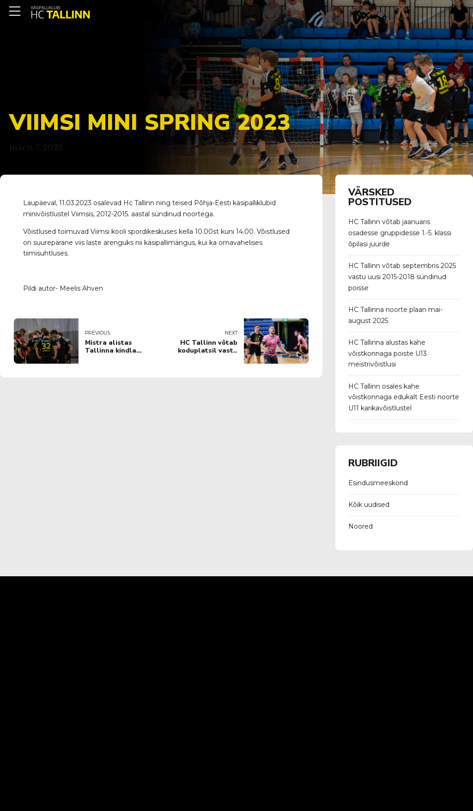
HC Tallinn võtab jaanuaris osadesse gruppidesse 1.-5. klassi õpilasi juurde (399, 233)
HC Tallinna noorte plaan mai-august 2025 (395, 315)
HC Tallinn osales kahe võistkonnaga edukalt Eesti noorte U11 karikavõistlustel (403, 397)
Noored (360, 526)
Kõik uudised (368, 504)
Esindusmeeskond (378, 483)
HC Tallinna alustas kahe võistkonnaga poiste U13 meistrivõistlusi (387, 353)
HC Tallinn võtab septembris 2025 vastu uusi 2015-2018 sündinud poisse (402, 277)
